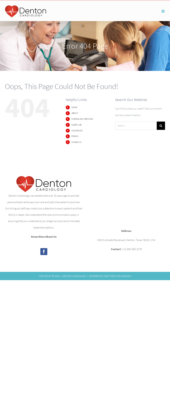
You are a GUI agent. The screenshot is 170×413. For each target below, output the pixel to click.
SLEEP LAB (76, 124)
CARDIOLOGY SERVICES (82, 118)
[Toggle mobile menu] (163, 11)
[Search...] (136, 126)
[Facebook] (43, 251)
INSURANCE (77, 130)
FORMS (74, 136)
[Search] (161, 126)
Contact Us (76, 141)
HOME (74, 107)
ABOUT (74, 113)
